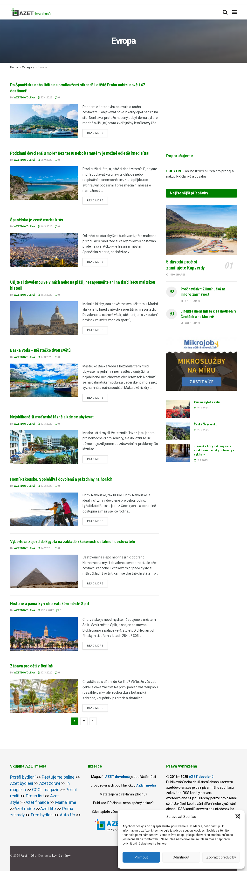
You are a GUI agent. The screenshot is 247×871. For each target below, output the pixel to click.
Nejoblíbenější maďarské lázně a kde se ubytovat (52, 416)
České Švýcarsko (205, 424)
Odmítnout (181, 857)
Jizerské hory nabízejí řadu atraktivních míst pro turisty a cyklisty (214, 450)
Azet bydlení (21, 783)
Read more (95, 132)
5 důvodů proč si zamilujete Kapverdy (185, 265)
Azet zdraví (49, 783)
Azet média (29, 855)
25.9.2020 (45, 159)
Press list (35, 796)
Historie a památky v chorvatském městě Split (49, 603)
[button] (237, 816)
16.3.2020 (45, 226)
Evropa (42, 67)
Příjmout (141, 857)
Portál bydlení (22, 777)
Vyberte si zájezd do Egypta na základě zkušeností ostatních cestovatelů (72, 541)
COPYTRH (174, 171)
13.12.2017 (46, 610)
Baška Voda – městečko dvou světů (40, 350)
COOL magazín (45, 789)
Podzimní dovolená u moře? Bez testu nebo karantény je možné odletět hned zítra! (80, 153)
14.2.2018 (45, 548)
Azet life (48, 808)
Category (28, 67)
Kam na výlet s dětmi (207, 402)
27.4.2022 (45, 97)
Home (14, 67)
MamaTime (65, 802)
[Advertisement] (201, 112)
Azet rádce (24, 808)
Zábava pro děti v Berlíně (31, 665)
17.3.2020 (45, 357)
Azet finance (37, 802)
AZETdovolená (24, 97)
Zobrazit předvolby (221, 857)
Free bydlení (42, 815)
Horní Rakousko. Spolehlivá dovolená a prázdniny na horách (61, 479)
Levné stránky (61, 855)
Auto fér (67, 815)
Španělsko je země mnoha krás (36, 219)
